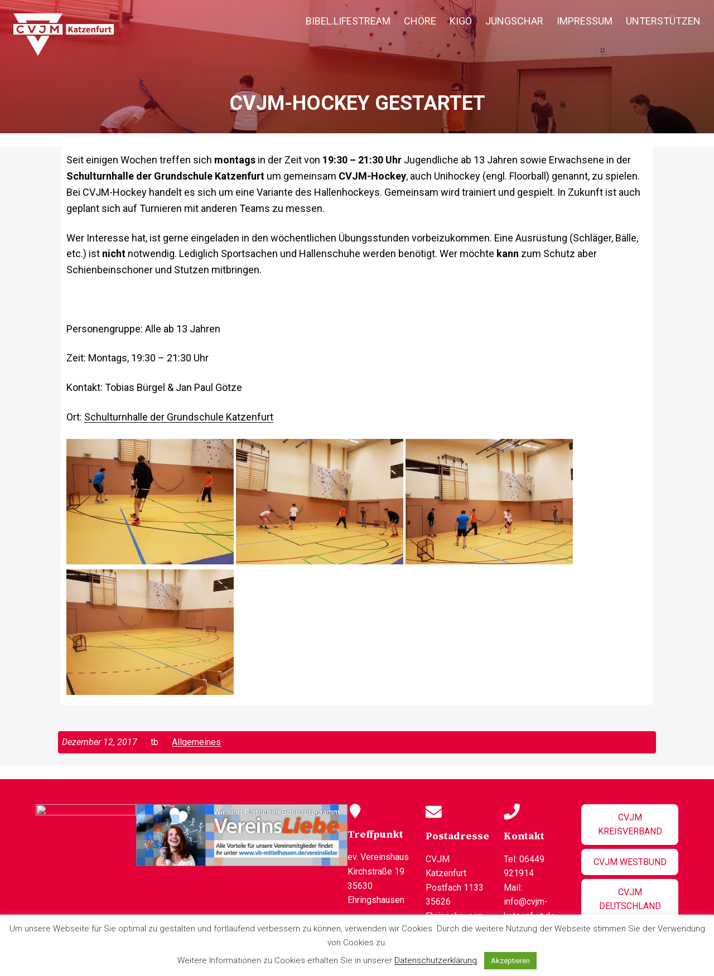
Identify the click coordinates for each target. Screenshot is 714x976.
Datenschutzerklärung (435, 960)
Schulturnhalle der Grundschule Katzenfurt (178, 417)
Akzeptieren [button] (510, 960)
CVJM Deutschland (628, 892)
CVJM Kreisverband (628, 824)
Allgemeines (196, 742)
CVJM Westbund (627, 862)
